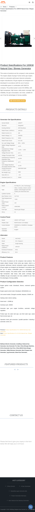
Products (12, 6)
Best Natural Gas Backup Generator (19, 500)
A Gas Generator (26, 486)
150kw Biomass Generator (14, 350)
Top (30, 507)
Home (4, 6)
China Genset (11, 486)
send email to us (17, 101)
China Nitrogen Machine (27, 346)
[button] (29, 3)
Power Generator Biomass (19, 495)
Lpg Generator (11, 352)
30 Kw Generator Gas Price (7, 348)
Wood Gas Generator (21, 352)
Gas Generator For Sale (13, 346)
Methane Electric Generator (8, 344)
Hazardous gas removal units (19, 491)
